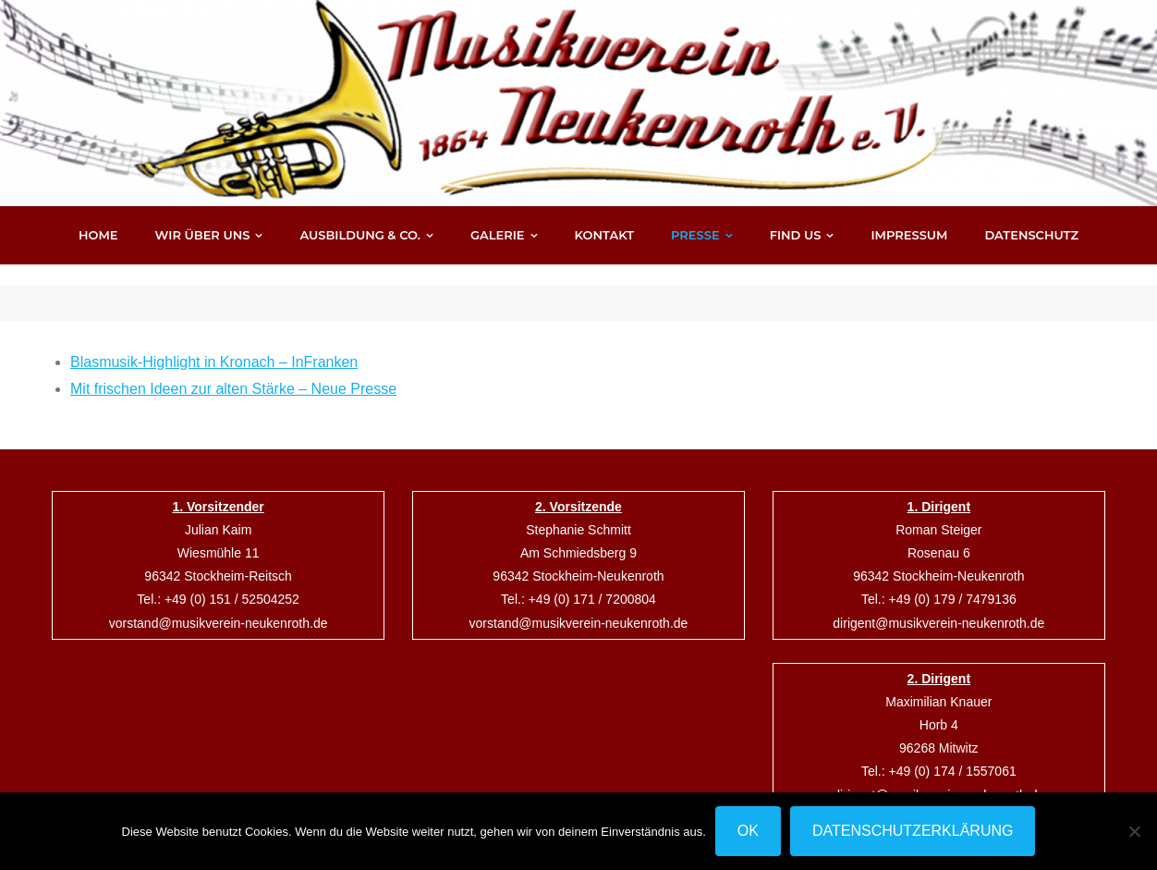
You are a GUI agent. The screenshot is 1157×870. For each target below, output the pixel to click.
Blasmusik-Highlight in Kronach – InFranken (214, 341)
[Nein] (1134, 831)
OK (748, 831)
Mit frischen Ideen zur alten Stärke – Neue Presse (233, 368)
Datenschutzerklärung (913, 831)
